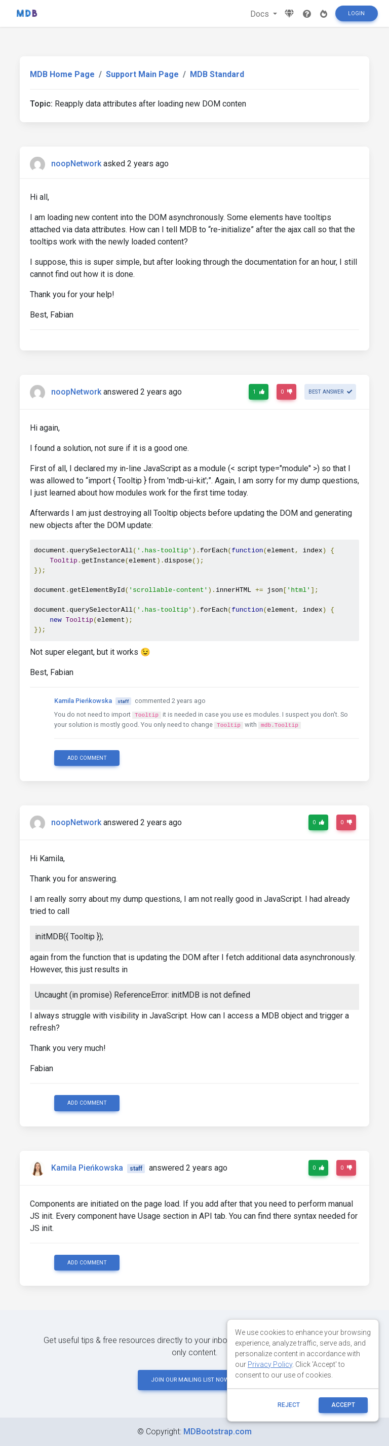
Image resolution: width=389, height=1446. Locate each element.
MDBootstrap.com (217, 1431)
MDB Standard (217, 74)
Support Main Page (142, 74)
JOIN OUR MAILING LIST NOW (194, 1380)
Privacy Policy (270, 1364)
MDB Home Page (62, 74)
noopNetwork (76, 163)
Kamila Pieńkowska (83, 700)
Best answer (330, 392)
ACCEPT (343, 1404)
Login (356, 13)
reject (289, 1404)
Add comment (87, 758)
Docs (260, 14)
